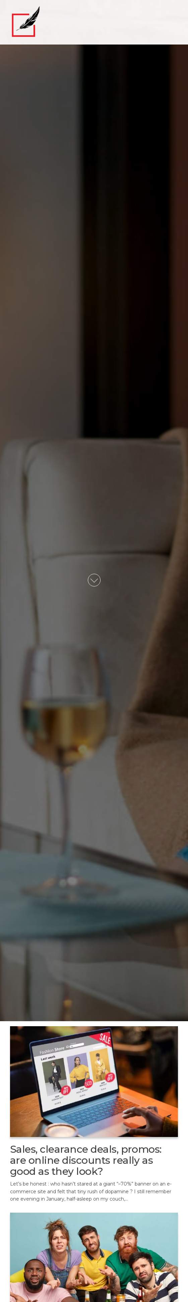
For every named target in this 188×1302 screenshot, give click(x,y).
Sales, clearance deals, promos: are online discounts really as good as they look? (86, 1160)
